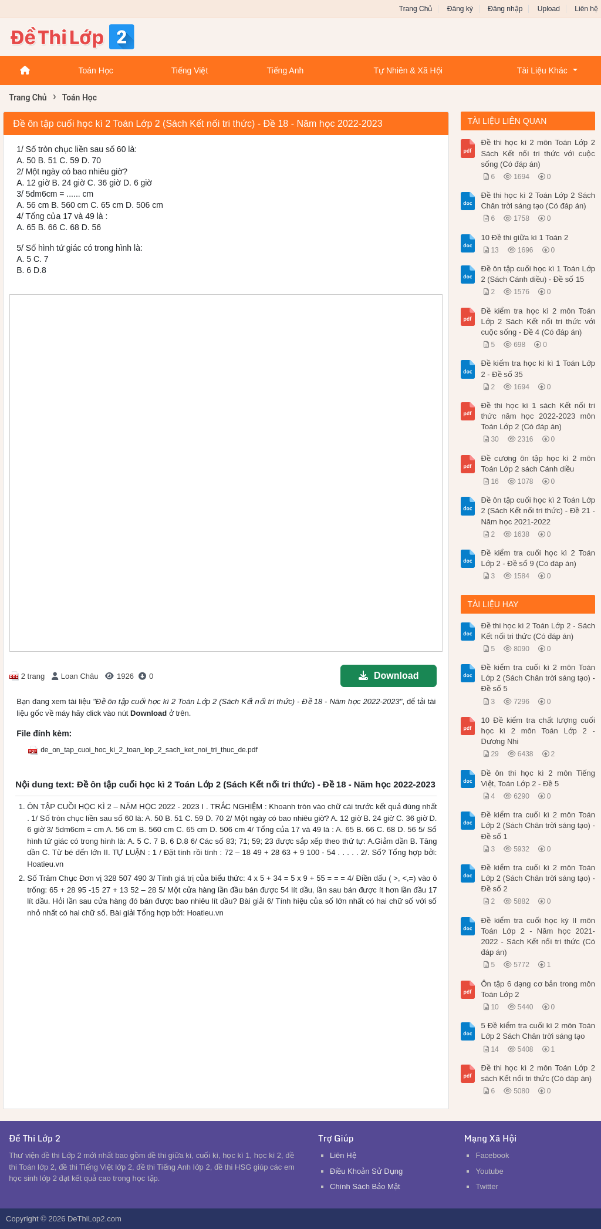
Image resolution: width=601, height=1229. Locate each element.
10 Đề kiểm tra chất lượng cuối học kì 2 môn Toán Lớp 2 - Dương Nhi (538, 731)
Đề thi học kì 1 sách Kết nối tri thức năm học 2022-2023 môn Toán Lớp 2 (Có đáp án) (538, 416)
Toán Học (95, 70)
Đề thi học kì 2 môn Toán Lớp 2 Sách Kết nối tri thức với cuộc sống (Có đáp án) (538, 153)
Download (388, 676)
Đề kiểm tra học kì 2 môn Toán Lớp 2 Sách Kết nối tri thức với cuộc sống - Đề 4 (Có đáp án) (538, 321)
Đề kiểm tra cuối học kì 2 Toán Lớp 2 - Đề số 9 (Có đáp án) (538, 558)
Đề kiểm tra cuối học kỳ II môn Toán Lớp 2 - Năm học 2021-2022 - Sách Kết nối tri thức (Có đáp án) (538, 936)
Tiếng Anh (284, 70)
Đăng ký (460, 9)
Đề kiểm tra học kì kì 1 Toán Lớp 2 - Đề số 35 (538, 368)
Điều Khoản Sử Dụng (366, 1171)
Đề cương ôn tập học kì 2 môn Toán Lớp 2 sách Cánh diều (538, 463)
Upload (549, 9)
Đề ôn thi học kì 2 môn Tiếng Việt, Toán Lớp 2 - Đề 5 (538, 778)
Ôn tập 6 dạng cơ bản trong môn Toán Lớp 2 (538, 989)
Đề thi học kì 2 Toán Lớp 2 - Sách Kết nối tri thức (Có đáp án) (538, 631)
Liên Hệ (343, 1155)
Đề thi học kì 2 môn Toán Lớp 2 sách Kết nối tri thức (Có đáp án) (538, 1073)
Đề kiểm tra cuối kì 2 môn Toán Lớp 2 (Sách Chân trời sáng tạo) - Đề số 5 (538, 678)
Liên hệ (586, 9)
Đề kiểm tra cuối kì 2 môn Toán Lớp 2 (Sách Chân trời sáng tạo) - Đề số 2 (538, 878)
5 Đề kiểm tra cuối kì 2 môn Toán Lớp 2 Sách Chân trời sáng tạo (538, 1031)
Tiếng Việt (189, 70)
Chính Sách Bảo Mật (365, 1186)
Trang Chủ (416, 9)
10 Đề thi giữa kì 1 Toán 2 (524, 237)
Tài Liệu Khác (542, 70)
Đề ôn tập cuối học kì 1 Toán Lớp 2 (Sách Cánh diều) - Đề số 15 (538, 274)
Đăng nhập (505, 9)
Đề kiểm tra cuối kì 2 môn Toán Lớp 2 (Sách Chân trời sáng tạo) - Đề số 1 (538, 825)
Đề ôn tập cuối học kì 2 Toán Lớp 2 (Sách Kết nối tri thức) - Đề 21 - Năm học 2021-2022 (538, 511)
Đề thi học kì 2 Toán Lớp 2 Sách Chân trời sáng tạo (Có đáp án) (538, 200)
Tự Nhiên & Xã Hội (407, 70)
